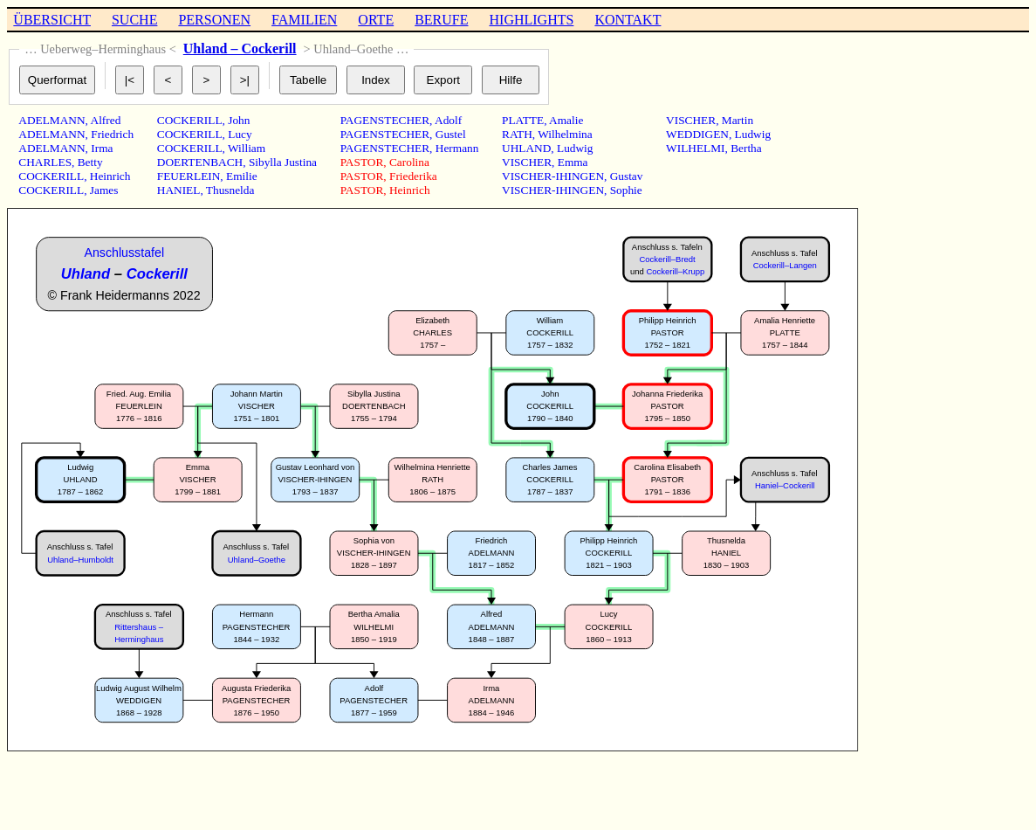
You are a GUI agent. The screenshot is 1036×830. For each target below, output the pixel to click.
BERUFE (441, 19)
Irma (102, 148)
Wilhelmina (565, 134)
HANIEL (179, 190)
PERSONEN (214, 19)
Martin (737, 120)
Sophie (626, 190)
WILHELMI (695, 148)
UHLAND (526, 148)
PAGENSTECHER (384, 120)
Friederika (413, 176)
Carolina (409, 162)
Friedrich (112, 134)
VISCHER (527, 162)
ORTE (376, 19)
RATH (517, 134)
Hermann (457, 148)
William (246, 148)
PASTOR (362, 162)
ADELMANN (51, 120)
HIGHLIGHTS (532, 19)
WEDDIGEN (697, 134)
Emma (573, 162)
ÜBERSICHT (52, 19)
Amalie (566, 120)
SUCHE (134, 19)
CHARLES (45, 162)
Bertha (746, 148)
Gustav (626, 176)
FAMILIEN (304, 19)
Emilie (241, 176)
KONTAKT (627, 19)
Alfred (106, 120)
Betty (90, 162)
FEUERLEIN (189, 176)
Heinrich (110, 176)
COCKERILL (51, 176)
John (239, 120)
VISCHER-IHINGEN (553, 176)
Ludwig (575, 148)
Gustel (451, 134)
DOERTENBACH (200, 162)
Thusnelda (230, 190)
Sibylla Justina (283, 162)
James (104, 190)
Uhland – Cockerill (240, 48)
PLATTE (523, 120)
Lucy (239, 134)
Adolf (448, 120)
